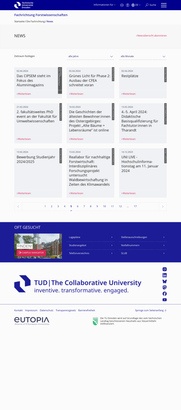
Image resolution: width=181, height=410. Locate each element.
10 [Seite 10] (104, 286)
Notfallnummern (130, 325)
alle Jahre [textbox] (73, 56)
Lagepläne (74, 317)
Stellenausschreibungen (134, 317)
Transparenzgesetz (66, 390)
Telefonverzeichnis (79, 333)
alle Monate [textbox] (127, 56)
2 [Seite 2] (51, 286)
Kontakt (18, 390)
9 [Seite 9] (97, 286)
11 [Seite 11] (112, 286)
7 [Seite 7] (84, 286)
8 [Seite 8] (90, 286)
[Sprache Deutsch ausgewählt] (136, 5)
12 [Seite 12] (120, 286)
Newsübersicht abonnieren (152, 36)
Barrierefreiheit (86, 390)
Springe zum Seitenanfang (149, 390)
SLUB (124, 333)
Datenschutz (46, 390)
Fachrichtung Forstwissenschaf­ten (41, 15)
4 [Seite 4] (64, 286)
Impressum (31, 390)
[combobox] (90, 56)
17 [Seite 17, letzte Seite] (135, 286)
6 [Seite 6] (77, 286)
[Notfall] (122, 5)
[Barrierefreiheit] (127, 5)
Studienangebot (77, 325)
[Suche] (150, 5)
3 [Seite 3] (58, 286)
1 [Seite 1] (45, 286)
